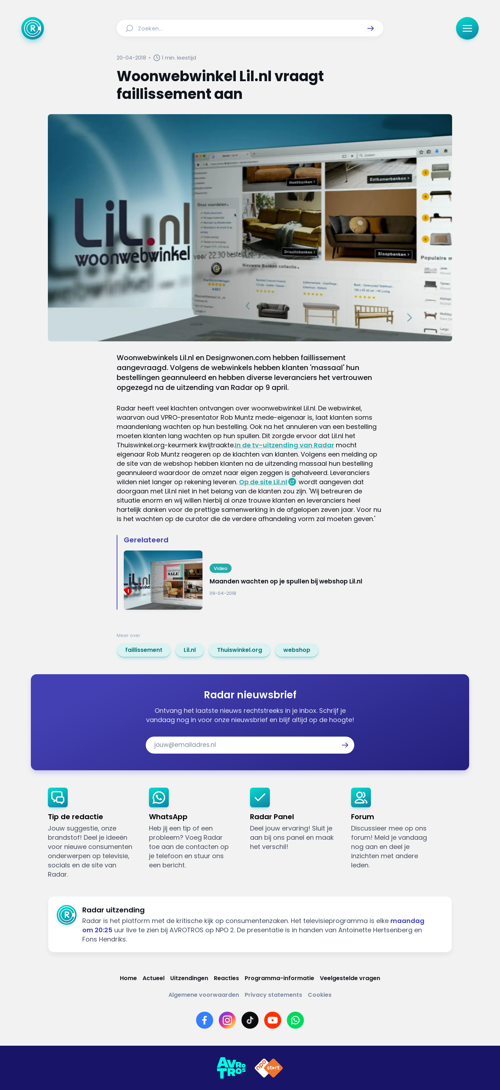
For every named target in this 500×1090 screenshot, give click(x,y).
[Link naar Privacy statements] (273, 995)
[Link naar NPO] (268, 1068)
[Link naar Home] (128, 978)
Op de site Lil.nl (263, 481)
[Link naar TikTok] (250, 1020)
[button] (370, 28)
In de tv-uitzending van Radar (284, 445)
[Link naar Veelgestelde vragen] (350, 978)
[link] (144, 650)
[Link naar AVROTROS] (231, 1068)
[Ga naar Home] (32, 28)
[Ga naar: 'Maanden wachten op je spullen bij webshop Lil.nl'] (253, 580)
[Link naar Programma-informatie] (279, 978)
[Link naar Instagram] (227, 1020)
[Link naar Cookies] (320, 995)
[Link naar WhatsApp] (295, 1020)
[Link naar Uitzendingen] (189, 978)
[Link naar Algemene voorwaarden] (203, 995)
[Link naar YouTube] (272, 1020)
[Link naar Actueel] (154, 978)
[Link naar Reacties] (226, 978)
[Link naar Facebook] (204, 1020)
